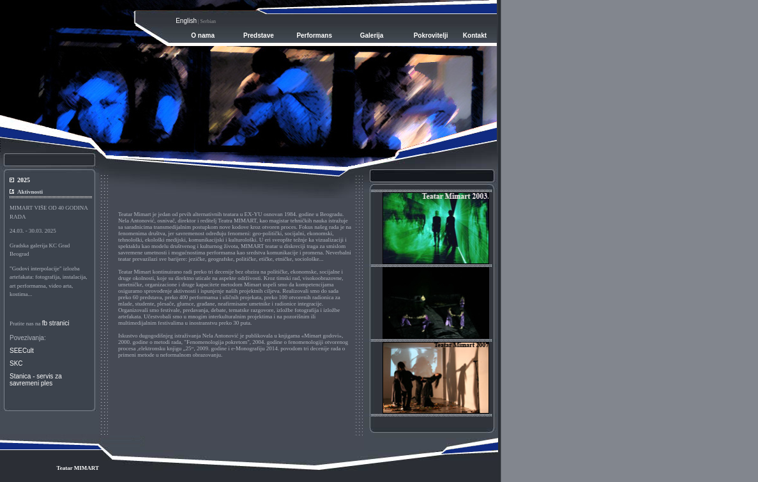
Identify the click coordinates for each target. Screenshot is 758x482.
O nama (203, 35)
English (186, 20)
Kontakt (475, 35)
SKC (16, 363)
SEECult (22, 350)
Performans (314, 35)
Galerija (372, 35)
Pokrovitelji (431, 35)
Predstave (258, 35)
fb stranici (56, 323)
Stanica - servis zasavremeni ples (36, 380)
